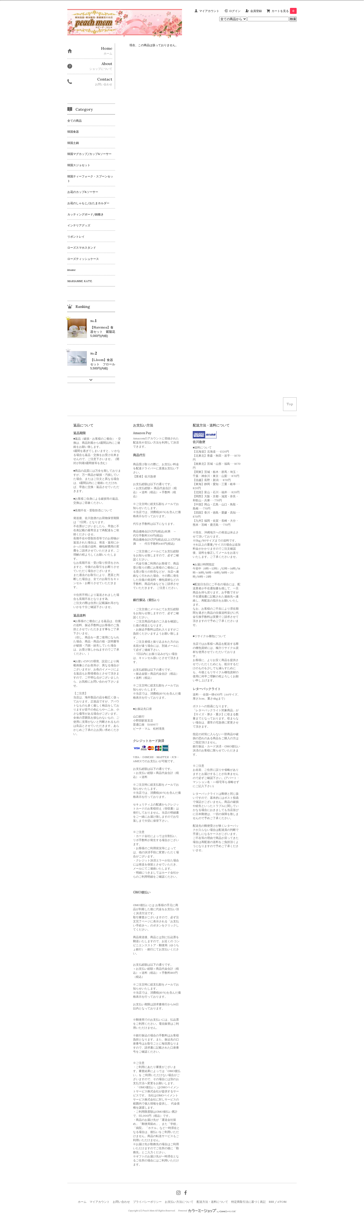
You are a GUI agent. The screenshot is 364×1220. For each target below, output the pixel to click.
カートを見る (284, 11)
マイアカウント (209, 11)
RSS (271, 1202)
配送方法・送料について (212, 1202)
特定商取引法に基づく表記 (248, 1202)
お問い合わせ (121, 1202)
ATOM (281, 1202)
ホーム (82, 1202)
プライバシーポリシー (147, 1202)
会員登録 (256, 11)
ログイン (235, 11)
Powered (207, 1210)
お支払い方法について (179, 1202)
